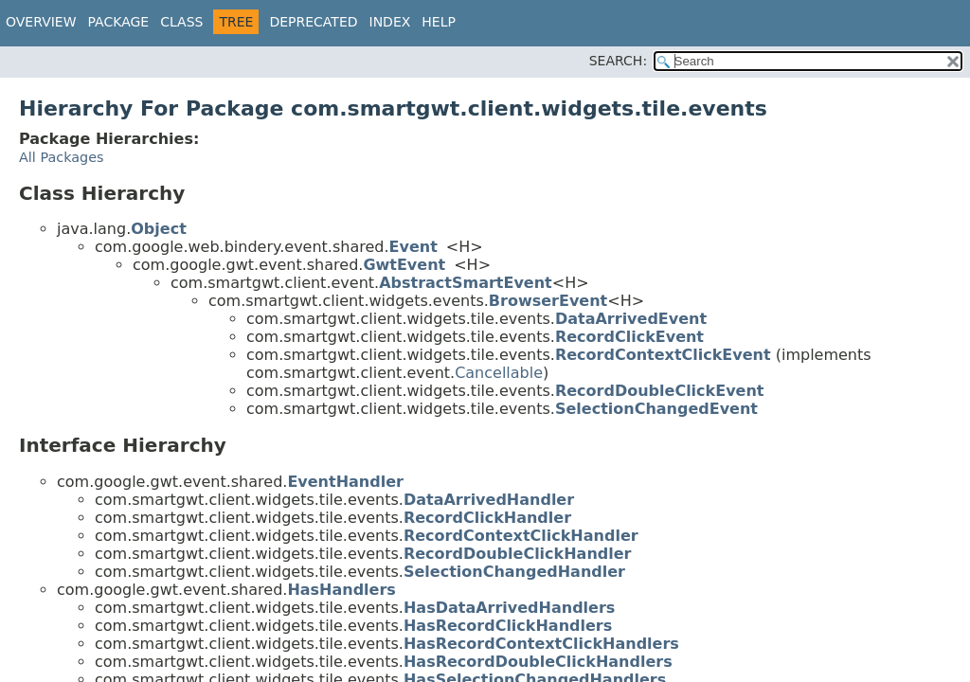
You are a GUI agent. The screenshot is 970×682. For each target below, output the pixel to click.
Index (390, 21)
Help (439, 21)
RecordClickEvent (629, 337)
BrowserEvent (548, 301)
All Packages (61, 157)
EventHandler (345, 482)
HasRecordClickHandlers (508, 626)
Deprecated (313, 21)
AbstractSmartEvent (465, 283)
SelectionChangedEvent (656, 409)
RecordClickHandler (487, 518)
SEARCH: (618, 60)
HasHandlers (341, 590)
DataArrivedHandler (489, 500)
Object (159, 229)
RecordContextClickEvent (663, 355)
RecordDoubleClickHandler (518, 554)
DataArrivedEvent (631, 319)
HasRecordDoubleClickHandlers (538, 662)
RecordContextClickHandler (521, 536)
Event (413, 247)
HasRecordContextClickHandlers (541, 644)
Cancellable (499, 373)
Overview (41, 21)
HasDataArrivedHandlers (509, 608)
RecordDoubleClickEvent (659, 391)
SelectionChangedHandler (514, 572)
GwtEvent (404, 265)
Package (119, 21)
